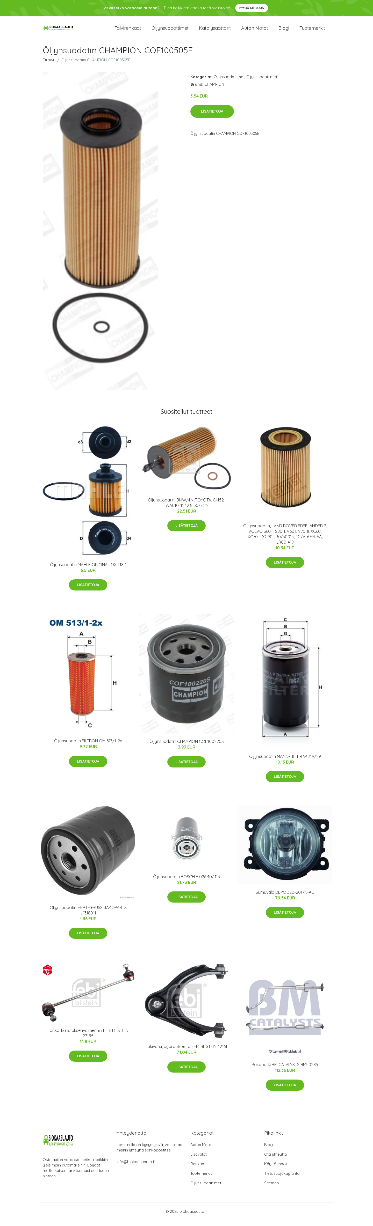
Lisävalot (198, 1159)
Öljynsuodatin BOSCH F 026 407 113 (186, 882)
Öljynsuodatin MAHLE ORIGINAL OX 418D (88, 570)
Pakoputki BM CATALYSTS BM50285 (285, 1070)
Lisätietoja (212, 117)
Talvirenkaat (127, 31)
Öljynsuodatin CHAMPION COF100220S (186, 747)
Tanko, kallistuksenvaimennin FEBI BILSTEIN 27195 (88, 1038)
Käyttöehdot (275, 1169)
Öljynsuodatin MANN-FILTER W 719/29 (285, 762)
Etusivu (49, 65)
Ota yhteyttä (275, 1159)
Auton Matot (201, 1150)
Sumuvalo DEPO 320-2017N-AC (285, 897)
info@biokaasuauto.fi (136, 1167)
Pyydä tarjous (251, 8)
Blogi (283, 31)
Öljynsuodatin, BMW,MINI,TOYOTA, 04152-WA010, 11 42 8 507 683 (186, 508)
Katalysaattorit (215, 31)
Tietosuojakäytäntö (282, 1179)
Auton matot (254, 31)
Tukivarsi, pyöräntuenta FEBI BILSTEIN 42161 (186, 1052)
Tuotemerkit (312, 31)
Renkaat (197, 1169)
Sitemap (271, 1188)
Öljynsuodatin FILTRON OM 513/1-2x (88, 746)
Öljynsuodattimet (170, 31)
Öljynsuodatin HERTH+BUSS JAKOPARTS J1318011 (88, 916)
